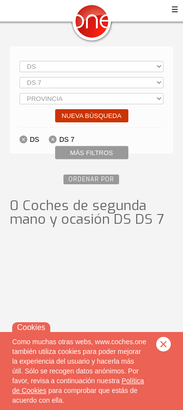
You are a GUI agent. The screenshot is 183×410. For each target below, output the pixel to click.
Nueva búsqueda (91, 115)
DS (34, 139)
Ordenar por (91, 179)
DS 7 (66, 139)
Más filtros (91, 152)
